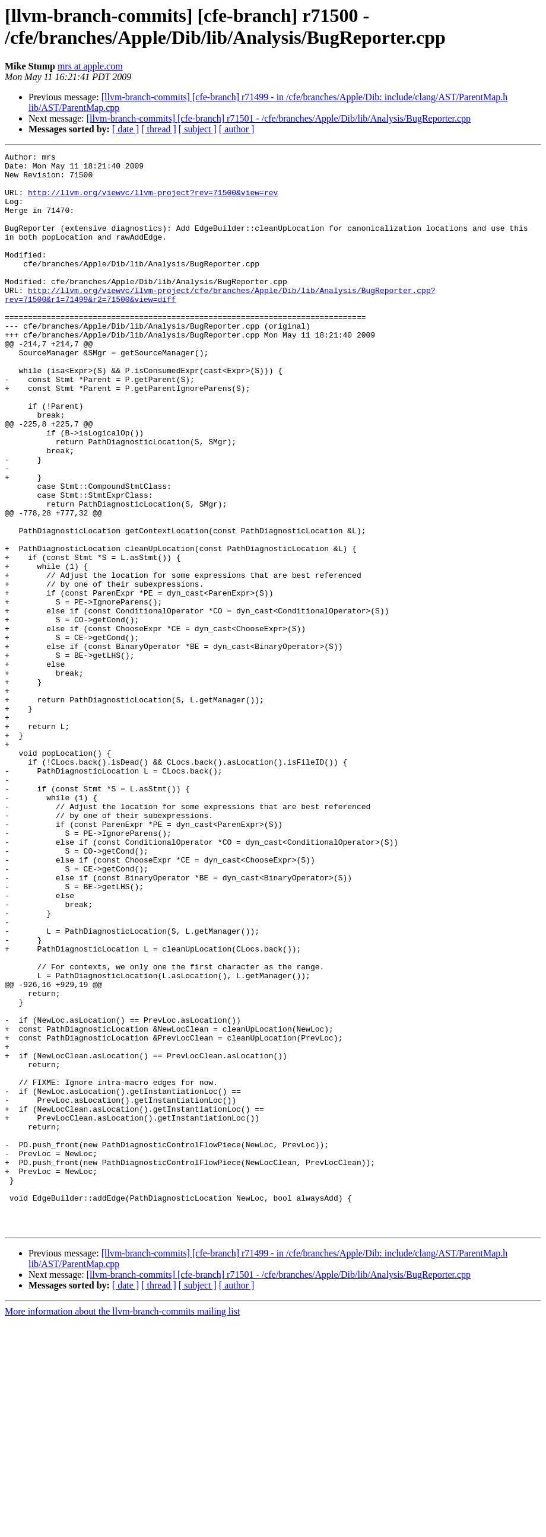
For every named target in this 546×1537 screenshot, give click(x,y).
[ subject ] (198, 129)
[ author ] (237, 129)
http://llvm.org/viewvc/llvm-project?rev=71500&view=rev (153, 201)
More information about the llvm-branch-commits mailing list (122, 1527)
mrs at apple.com (90, 66)
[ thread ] (158, 129)
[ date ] (125, 129)
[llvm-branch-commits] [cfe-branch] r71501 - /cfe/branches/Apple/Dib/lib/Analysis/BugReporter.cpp (279, 118)
